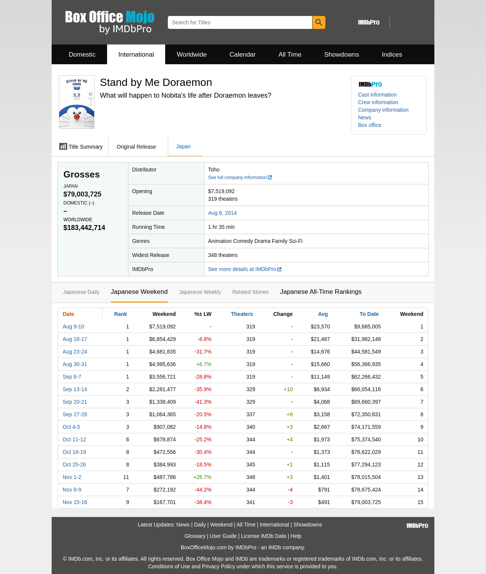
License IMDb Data (263, 536)
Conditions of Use (169, 566)
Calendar (243, 54)
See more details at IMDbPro (245, 269)
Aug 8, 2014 (222, 213)
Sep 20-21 (75, 402)
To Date (369, 314)
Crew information (378, 102)
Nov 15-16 (75, 502)
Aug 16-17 (75, 339)
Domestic (82, 54)
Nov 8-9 (72, 490)
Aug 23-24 (75, 352)
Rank (120, 314)
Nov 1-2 (72, 477)
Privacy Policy (218, 566)
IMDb (274, 547)
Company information (383, 110)
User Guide (223, 536)
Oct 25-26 (74, 464)
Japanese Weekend (139, 291)
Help (295, 536)
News (364, 117)
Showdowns (341, 54)
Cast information (377, 95)
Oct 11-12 (74, 439)
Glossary (195, 536)
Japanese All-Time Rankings (321, 291)
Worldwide (192, 54)
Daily (200, 525)
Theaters (242, 314)
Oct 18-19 (74, 452)
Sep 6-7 (72, 377)
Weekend (221, 525)
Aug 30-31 (75, 364)
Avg (323, 314)
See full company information (240, 177)
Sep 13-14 (75, 389)
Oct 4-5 (71, 427)
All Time (290, 54)
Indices (392, 54)
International (136, 54)
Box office (369, 125)
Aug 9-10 (73, 326)
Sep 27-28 (75, 414)
